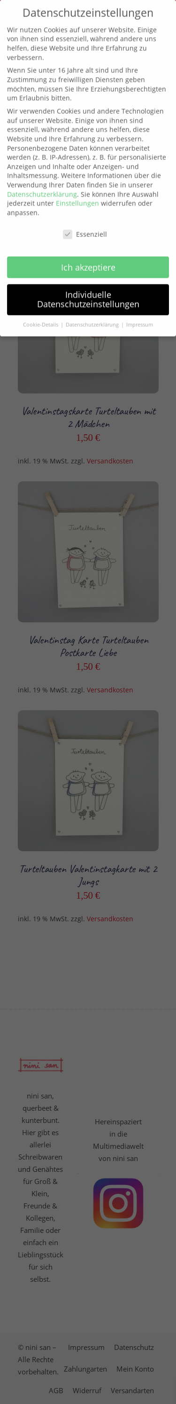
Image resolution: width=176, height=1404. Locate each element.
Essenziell (85, 220)
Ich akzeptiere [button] (88, 253)
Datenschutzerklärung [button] (93, 311)
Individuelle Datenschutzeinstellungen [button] (88, 286)
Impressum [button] (139, 311)
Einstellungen (77, 190)
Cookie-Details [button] (41, 311)
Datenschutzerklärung (42, 180)
